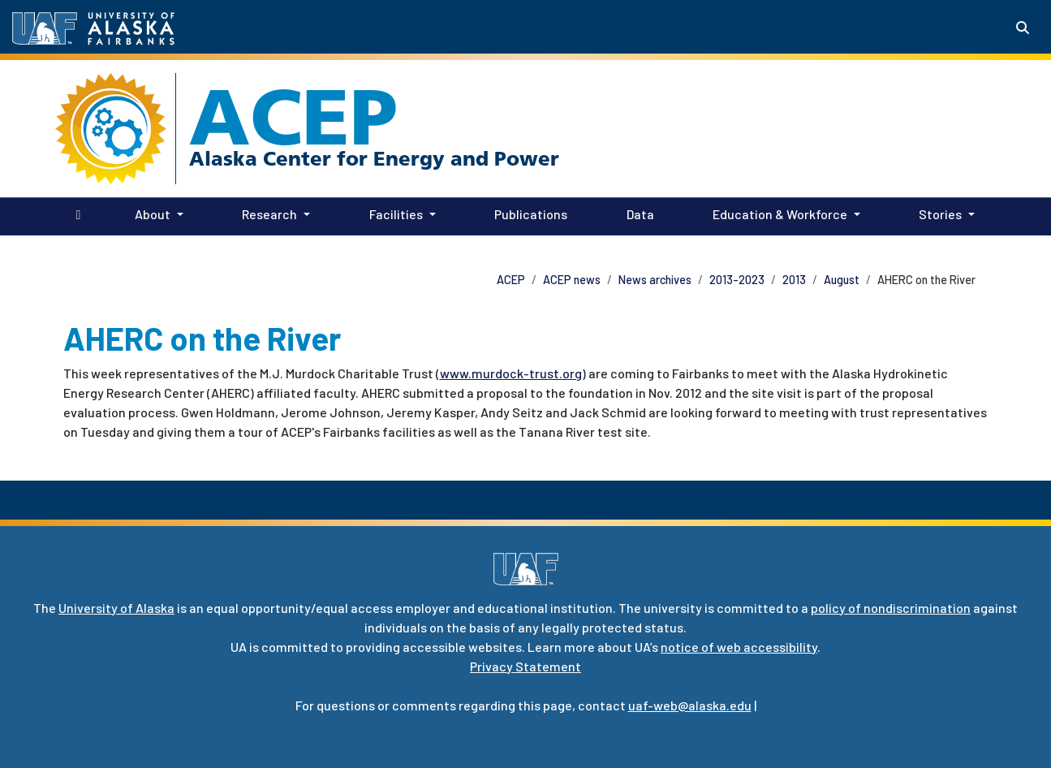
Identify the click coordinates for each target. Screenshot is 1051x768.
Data (637, 213)
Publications (527, 213)
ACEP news (572, 280)
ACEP (293, 117)
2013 (794, 280)
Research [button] (269, 214)
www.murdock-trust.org (511, 373)
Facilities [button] (396, 214)
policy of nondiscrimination (891, 607)
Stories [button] (940, 214)
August (841, 280)
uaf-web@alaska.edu (690, 705)
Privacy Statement (525, 666)
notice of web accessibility (739, 646)
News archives (654, 280)
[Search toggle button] (1022, 27)
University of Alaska (116, 607)
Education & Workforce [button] (780, 214)
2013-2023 (737, 280)
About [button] (152, 214)
